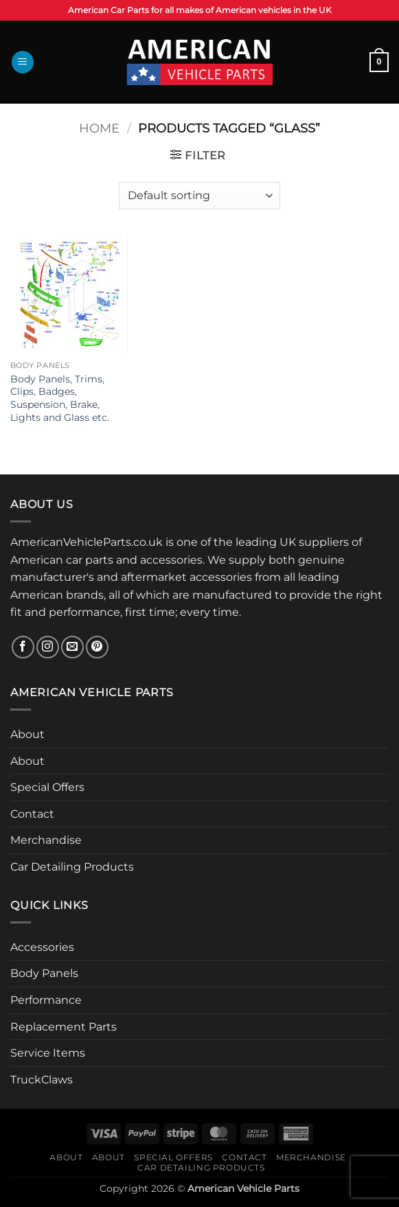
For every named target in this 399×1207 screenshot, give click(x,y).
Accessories (42, 947)
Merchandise (46, 840)
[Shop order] (199, 195)
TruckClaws (41, 1079)
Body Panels (44, 973)
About (27, 734)
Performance (46, 1000)
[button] (23, 62)
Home (99, 128)
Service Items (47, 1052)
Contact (32, 813)
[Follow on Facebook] (23, 647)
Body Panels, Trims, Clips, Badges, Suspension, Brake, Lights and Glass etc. (59, 398)
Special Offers (47, 787)
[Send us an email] (72, 647)
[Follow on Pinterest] (97, 647)
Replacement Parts (63, 1026)
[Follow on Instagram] (47, 647)
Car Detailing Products (72, 866)
